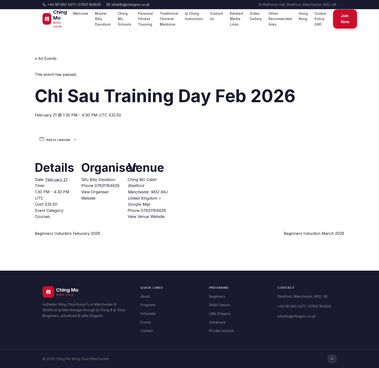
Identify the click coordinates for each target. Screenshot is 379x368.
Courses (42, 216)
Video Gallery (256, 16)
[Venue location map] (199, 186)
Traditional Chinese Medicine (169, 18)
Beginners (217, 296)
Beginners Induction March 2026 (314, 233)
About (145, 296)
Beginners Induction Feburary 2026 (67, 233)
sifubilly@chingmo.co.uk (128, 4)
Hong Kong (303, 16)
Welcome (80, 13)
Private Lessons (221, 331)
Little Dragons (220, 313)
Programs (148, 305)
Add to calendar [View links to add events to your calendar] (58, 140)
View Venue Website (146, 216)
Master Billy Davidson (103, 18)
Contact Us (216, 16)
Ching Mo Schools (124, 18)
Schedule (148, 313)
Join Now (345, 18)
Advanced (217, 322)
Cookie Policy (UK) (320, 18)
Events (145, 322)
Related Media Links (236, 18)
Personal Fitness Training (145, 18)
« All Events (46, 58)
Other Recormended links (280, 18)
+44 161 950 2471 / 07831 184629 (72, 4)
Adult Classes (219, 305)
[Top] (332, 358)
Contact (146, 331)
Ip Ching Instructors (194, 16)
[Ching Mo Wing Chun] (56, 19)
